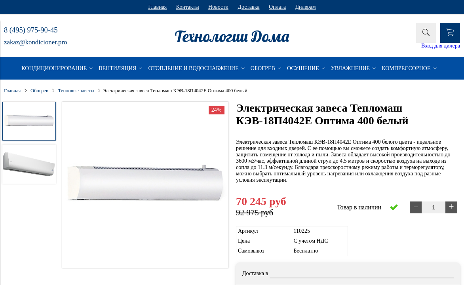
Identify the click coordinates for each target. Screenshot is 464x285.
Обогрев (39, 90)
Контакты (187, 7)
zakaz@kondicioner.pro (35, 42)
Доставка (248, 7)
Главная (157, 7)
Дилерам (305, 7)
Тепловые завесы (76, 90)
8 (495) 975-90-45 (30, 30)
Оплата (277, 7)
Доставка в (255, 273)
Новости (218, 7)
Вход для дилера (440, 46)
